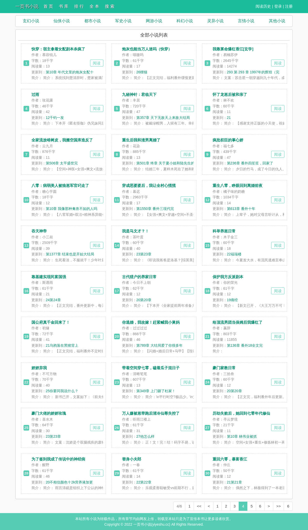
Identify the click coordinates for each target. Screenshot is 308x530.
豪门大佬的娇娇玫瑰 (48, 413)
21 (229, 118)
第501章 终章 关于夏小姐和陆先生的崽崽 (169, 163)
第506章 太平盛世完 (62, 163)
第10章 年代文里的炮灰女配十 (70, 72)
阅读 (97, 63)
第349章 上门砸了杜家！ (155, 391)
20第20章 (143, 300)
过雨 (35, 94)
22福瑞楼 (234, 254)
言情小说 (246, 21)
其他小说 (277, 21)
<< (199, 506)
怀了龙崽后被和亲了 (230, 94)
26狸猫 (142, 72)
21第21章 (234, 482)
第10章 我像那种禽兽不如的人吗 (71, 209)
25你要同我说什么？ (62, 391)
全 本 (94, 6)
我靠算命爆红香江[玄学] (233, 49)
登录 (278, 6)
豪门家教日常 (224, 368)
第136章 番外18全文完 (245, 345)
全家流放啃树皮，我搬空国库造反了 (62, 140)
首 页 (48, 6)
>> (278, 506)
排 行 (78, 6)
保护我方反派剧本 (228, 277)
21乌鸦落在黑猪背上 (62, 345)
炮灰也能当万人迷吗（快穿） (147, 49)
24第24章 (53, 300)
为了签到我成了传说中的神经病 (58, 459)
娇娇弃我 (39, 368)
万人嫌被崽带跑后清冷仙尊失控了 (151, 413)
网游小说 (154, 21)
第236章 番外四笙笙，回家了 (250, 163)
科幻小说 (185, 21)
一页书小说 (26, 6)
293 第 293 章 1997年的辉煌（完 (253, 72)
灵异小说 (215, 21)
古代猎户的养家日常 (139, 277)
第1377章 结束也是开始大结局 (70, 254)
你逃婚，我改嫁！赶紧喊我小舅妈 (151, 322)
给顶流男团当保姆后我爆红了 (237, 322)
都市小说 (92, 21)
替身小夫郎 (131, 459)
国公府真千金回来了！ (50, 322)
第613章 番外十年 (241, 209)
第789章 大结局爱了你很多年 (159, 345)
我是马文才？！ (135, 231)
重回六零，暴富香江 (230, 459)
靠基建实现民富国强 (48, 277)
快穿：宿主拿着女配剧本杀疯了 (58, 49)
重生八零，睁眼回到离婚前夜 (237, 185)
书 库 (63, 6)
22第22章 (143, 482)
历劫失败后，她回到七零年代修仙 (241, 413)
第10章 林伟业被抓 (242, 436)
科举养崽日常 (224, 231)
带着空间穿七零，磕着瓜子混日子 (151, 368)
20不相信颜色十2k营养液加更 (69, 482)
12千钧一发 (55, 118)
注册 (289, 6)
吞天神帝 (39, 231)
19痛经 (232, 300)
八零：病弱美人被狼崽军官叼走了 (60, 185)
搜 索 (109, 6)
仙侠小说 (61, 21)
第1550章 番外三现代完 (155, 209)
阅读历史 (263, 6)
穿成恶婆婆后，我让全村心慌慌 (149, 185)
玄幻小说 (31, 21)
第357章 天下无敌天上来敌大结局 (163, 118)
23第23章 (143, 254)
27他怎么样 (145, 436)
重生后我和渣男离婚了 (141, 140)
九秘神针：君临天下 (139, 94)
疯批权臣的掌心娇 (228, 140)
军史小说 (123, 21)
